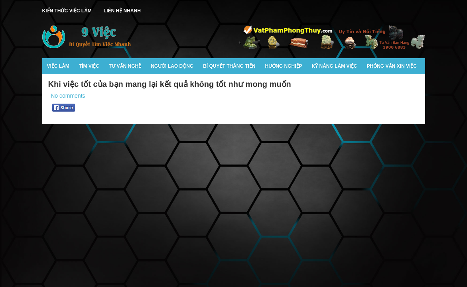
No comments (68, 95)
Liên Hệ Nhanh (122, 11)
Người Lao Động (172, 66)
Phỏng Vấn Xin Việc (392, 66)
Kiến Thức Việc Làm (67, 11)
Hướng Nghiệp (283, 66)
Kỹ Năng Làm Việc (334, 66)
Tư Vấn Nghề (125, 66)
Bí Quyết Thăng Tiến (229, 66)
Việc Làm (58, 66)
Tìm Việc (89, 66)
